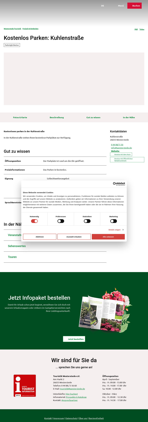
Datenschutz (71, 418)
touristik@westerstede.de (72, 388)
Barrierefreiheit (96, 418)
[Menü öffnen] (118, 7)
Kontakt (48, 418)
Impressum (58, 418)
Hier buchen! (72, 394)
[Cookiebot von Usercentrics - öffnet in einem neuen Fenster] (114, 184)
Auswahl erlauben (74, 237)
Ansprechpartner (70, 400)
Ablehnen (40, 237)
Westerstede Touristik (12, 29)
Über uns (83, 418)
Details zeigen (114, 230)
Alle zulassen (108, 237)
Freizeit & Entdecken (30, 29)
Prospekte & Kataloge (76, 397)
